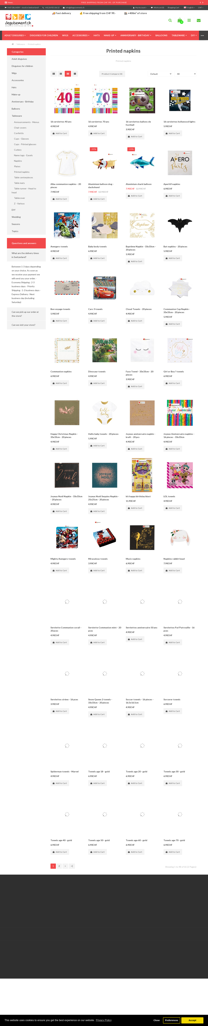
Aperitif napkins (171, 184)
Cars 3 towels (95, 309)
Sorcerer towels (171, 728)
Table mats (18, 183)
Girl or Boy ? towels (173, 371)
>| (72, 894)
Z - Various (18, 203)
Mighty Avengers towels (63, 587)
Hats (97, 35)
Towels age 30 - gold (174, 800)
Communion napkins (61, 371)
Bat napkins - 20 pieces (175, 246)
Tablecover (18, 198)
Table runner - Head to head (24, 190)
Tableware (179, 35)
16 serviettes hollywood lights (179, 121)
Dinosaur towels (97, 371)
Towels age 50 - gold (99, 868)
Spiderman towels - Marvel (65, 800)
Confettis (18, 133)
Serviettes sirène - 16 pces (64, 728)
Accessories (80, 35)
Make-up (110, 35)
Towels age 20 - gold (136, 800)
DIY (194, 35)
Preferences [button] (171, 1020)
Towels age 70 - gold (174, 868)
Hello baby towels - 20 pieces (103, 434)
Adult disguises (15, 35)
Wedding (16, 217)
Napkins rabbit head (174, 587)
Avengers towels (59, 246)
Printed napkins (34, 44)
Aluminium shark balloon (139, 184)
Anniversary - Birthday (135, 35)
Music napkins (133, 587)
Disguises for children (44, 35)
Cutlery (16, 149)
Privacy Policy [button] (104, 1020)
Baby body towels (97, 246)
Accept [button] (192, 1020)
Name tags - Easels (22, 155)
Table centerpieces (22, 177)
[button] (26, 255)
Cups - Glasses (20, 138)
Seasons (16, 224)
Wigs (65, 35)
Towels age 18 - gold (99, 800)
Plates (16, 166)
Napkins (17, 160)
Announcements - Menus (25, 122)
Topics (15, 231)
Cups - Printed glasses (24, 144)
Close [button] (157, 1020)
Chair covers (19, 127)
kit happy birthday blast (138, 515)
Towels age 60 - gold (136, 868)
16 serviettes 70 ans (98, 121)
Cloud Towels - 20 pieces (139, 309)
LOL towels (169, 515)
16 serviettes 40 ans (61, 121)
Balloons (161, 35)
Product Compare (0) (112, 74)
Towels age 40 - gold (61, 868)
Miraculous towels (98, 587)
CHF (200, 7)
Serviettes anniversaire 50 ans (141, 656)
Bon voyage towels (60, 309)
